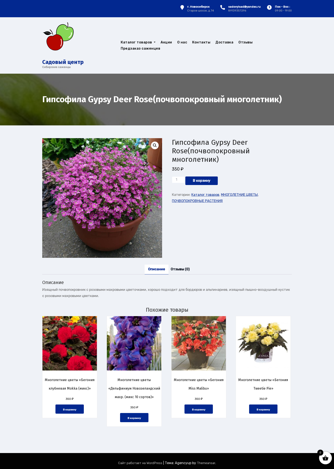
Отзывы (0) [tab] (180, 269)
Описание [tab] (156, 269)
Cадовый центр (63, 62)
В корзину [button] (69, 409)
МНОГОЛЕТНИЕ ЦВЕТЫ (239, 195)
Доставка (224, 42)
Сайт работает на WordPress (140, 463)
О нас (182, 42)
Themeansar (206, 463)
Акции (166, 42)
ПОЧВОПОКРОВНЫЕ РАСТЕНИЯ (197, 201)
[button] (155, 145)
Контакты (201, 42)
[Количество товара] (178, 179)
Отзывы (245, 42)
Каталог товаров (138, 42)
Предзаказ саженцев (140, 48)
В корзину (201, 181)
